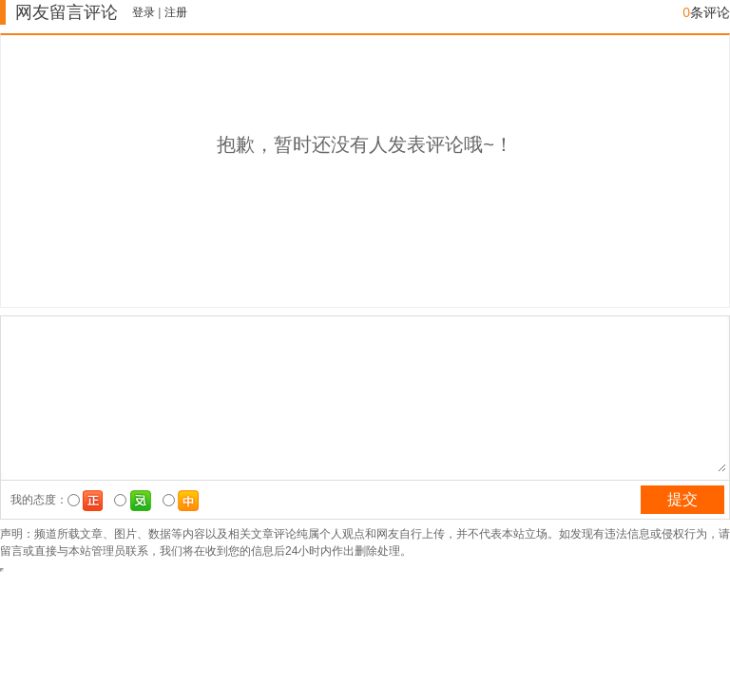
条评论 (706, 12)
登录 (143, 12)
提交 (682, 499)
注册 (175, 12)
